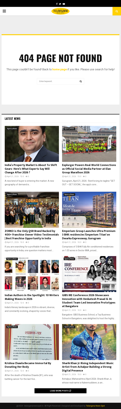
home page (59, 69)
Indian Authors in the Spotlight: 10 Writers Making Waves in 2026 (32, 297)
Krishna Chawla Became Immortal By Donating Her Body (28, 365)
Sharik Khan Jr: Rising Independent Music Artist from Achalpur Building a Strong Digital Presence (88, 367)
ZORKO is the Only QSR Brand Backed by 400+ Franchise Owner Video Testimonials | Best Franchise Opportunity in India (32, 235)
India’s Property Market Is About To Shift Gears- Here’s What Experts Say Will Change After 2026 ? (31, 169)
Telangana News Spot (95, 406)
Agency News (12, 129)
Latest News (12, 118)
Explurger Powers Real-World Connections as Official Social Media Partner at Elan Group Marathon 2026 (89, 169)
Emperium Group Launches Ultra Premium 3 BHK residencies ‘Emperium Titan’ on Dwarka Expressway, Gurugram (88, 235)
